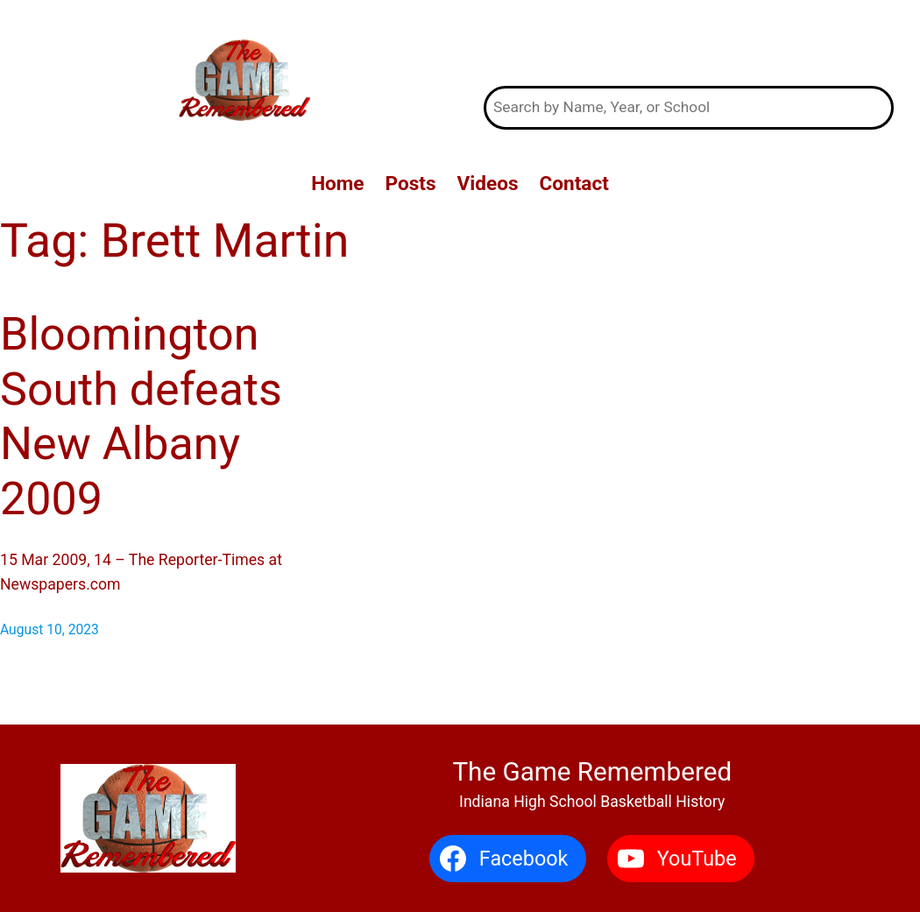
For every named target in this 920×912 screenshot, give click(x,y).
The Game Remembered (689, 43)
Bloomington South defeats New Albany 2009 (141, 416)
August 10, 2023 (49, 629)
